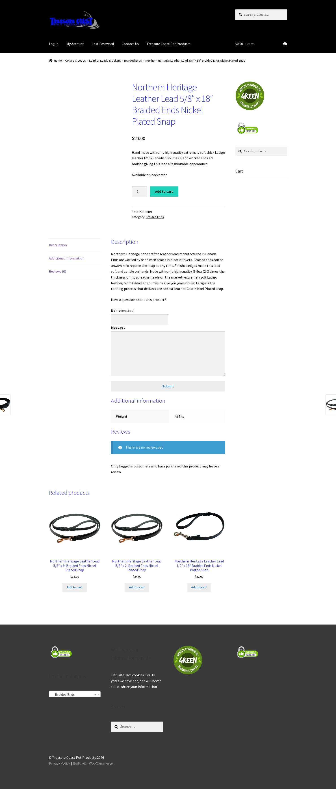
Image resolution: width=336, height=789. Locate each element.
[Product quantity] (139, 191)
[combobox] (75, 694)
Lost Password (103, 43)
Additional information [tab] (67, 258)
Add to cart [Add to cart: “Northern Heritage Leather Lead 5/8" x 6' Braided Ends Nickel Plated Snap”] (74, 587)
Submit (168, 386)
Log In (54, 43)
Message (118, 327)
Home (58, 60)
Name (122, 310)
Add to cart (164, 191)
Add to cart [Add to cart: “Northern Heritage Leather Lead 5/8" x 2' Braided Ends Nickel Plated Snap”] (137, 587)
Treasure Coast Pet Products (169, 43)
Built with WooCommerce (93, 763)
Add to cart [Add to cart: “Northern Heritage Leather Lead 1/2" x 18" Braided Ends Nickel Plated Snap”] (199, 587)
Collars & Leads (75, 60)
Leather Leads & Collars (105, 60)
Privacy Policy (59, 763)
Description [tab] (58, 245)
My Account (75, 43)
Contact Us (130, 43)
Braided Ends (133, 60)
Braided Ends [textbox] (73, 694)
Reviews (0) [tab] (57, 271)
